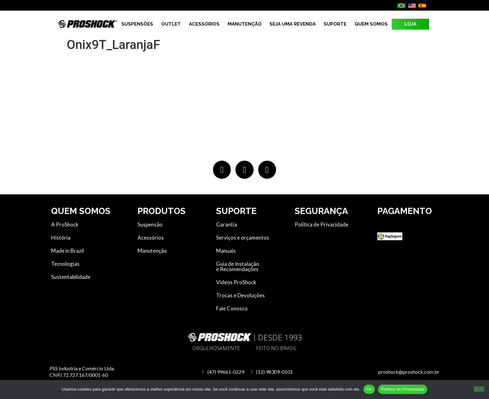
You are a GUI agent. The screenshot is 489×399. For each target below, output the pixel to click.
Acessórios (204, 24)
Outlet (171, 24)
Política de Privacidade (402, 389)
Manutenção (245, 24)
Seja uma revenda (292, 24)
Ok (369, 389)
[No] (479, 389)
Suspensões (137, 24)
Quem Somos (371, 24)
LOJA (410, 24)
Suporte (335, 24)
